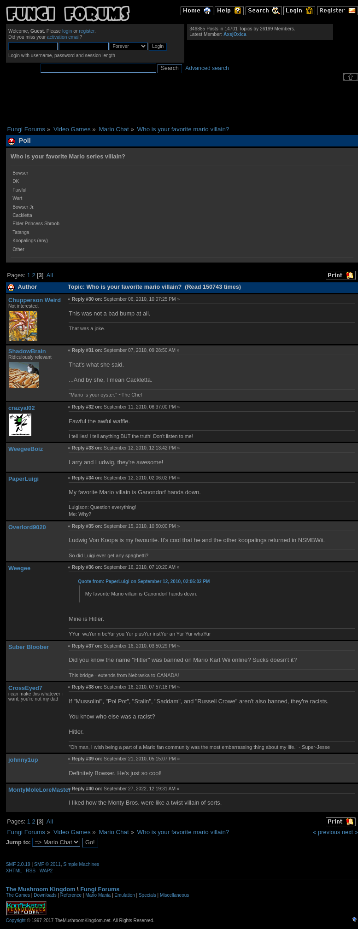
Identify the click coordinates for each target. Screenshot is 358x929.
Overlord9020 (27, 527)
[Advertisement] (182, 103)
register (86, 31)
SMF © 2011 (47, 864)
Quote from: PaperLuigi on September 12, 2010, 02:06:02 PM (144, 581)
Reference (71, 895)
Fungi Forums (99, 889)
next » (350, 832)
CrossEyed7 (25, 687)
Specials (147, 895)
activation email (63, 37)
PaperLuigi (23, 478)
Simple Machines (81, 864)
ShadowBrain (27, 351)
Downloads (45, 895)
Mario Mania (98, 895)
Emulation (124, 895)
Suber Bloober (28, 646)
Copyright (16, 920)
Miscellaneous (174, 895)
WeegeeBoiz (25, 448)
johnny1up (23, 759)
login (67, 31)
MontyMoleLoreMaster (39, 789)
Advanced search (207, 68)
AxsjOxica (234, 34)
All (50, 275)
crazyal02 (21, 407)
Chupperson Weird (34, 300)
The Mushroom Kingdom (41, 889)
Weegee (19, 568)
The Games (18, 895)
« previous (326, 832)
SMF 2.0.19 (18, 864)
